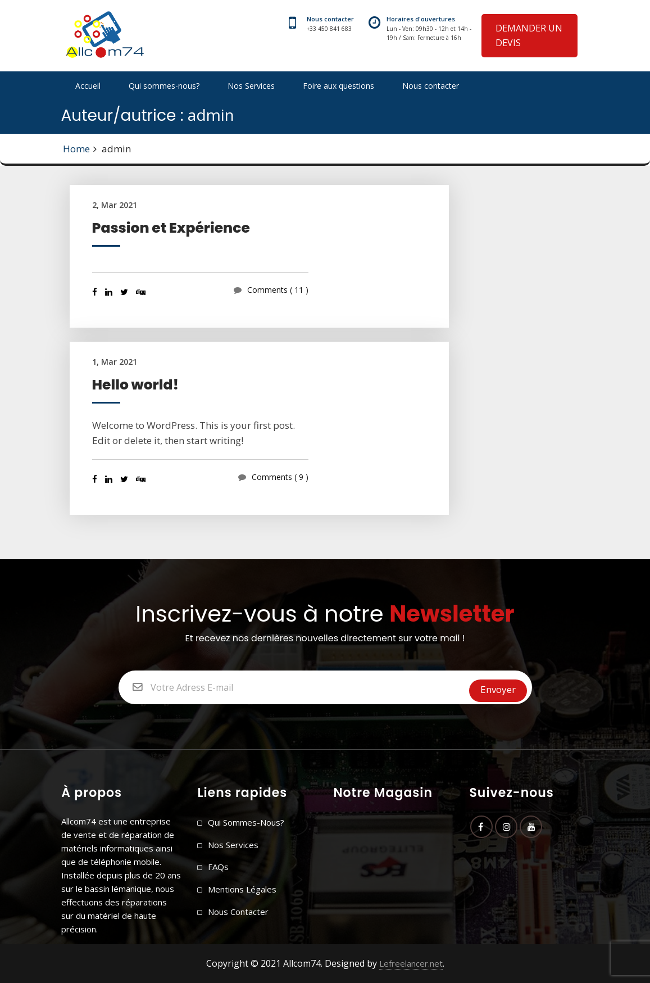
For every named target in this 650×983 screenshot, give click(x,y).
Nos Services (251, 85)
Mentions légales (242, 889)
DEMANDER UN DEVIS (529, 35)
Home (76, 148)
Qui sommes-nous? (164, 85)
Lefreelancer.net (411, 963)
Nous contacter (430, 85)
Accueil (88, 85)
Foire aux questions (338, 85)
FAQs (218, 866)
